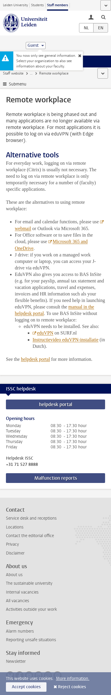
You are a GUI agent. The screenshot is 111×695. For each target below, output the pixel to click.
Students (37, 5)
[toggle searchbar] (103, 17)
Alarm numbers (20, 631)
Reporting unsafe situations (31, 640)
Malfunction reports (55, 478)
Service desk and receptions (31, 518)
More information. (72, 678)
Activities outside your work (31, 609)
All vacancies (17, 601)
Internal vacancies (22, 592)
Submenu (17, 84)
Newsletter (16, 661)
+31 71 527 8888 (22, 464)
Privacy (12, 544)
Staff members (57, 5)
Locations (14, 527)
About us (14, 575)
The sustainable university (29, 583)
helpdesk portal (55, 404)
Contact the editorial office (30, 536)
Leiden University (15, 5)
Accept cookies (26, 687)
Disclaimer (15, 553)
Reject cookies (72, 687)
